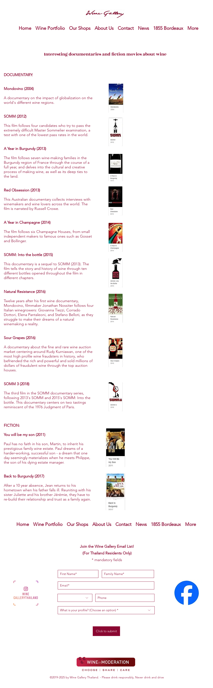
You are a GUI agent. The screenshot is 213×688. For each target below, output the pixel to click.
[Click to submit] (106, 631)
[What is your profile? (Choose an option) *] (106, 610)
